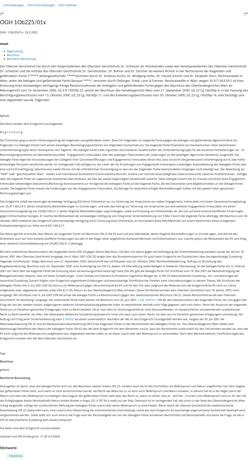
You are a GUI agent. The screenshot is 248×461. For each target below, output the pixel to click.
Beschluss (13, 55)
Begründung (15, 51)
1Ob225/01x (15, 456)
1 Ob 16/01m (146, 300)
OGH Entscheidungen (41, 5)
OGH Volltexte (67, 5)
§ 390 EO (68, 319)
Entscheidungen (13, 5)
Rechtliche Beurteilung (21, 59)
